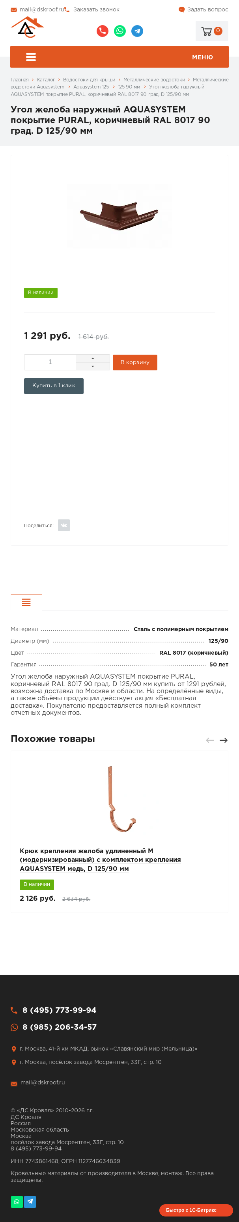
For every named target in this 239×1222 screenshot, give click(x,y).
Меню (119, 58)
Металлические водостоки (154, 80)
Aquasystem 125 (91, 87)
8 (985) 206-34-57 (120, 31)
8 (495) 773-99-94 (102, 31)
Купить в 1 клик (53, 385)
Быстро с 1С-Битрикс (191, 1210)
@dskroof (137, 31)
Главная (20, 80)
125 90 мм (129, 87)
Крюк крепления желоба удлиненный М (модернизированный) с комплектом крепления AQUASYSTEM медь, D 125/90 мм (100, 860)
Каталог (46, 80)
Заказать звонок (96, 9)
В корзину (135, 362)
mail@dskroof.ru (42, 9)
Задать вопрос (207, 9)
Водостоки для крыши (89, 80)
